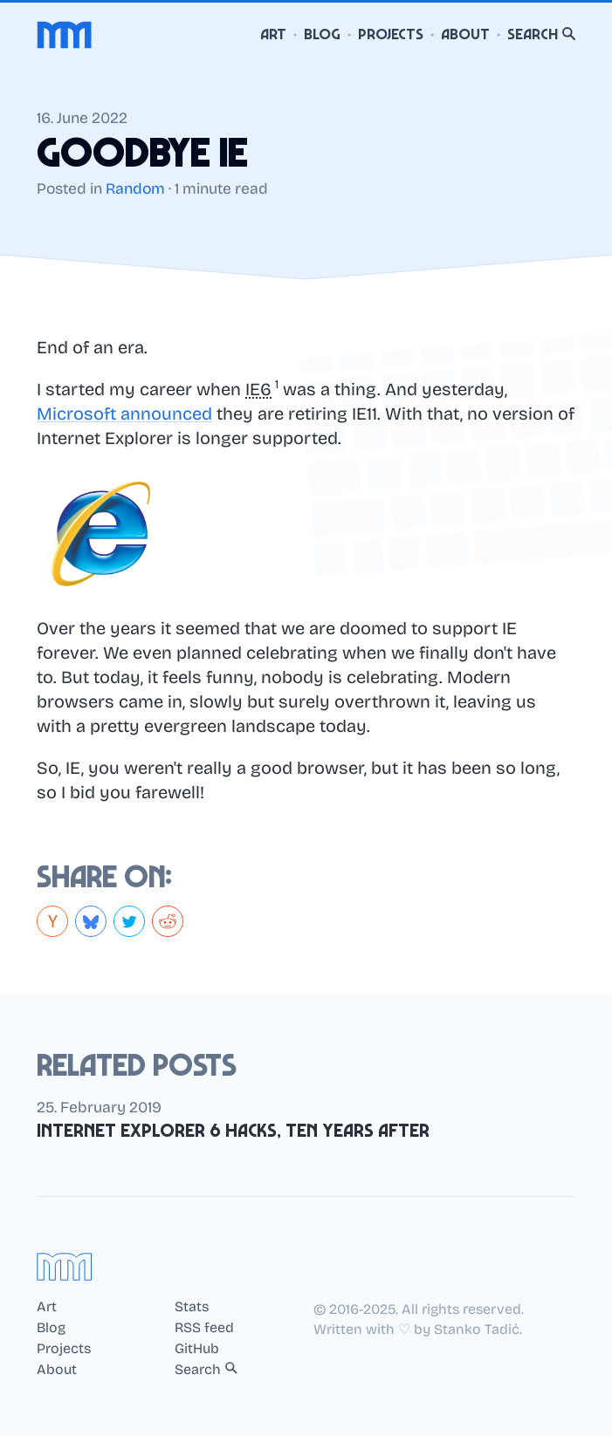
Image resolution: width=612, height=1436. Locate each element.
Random (135, 189)
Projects (390, 34)
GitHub (197, 1349)
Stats (192, 1307)
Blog (322, 34)
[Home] (65, 35)
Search (541, 34)
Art (273, 34)
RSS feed (204, 1328)
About (465, 34)
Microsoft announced (124, 413)
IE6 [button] (258, 389)
